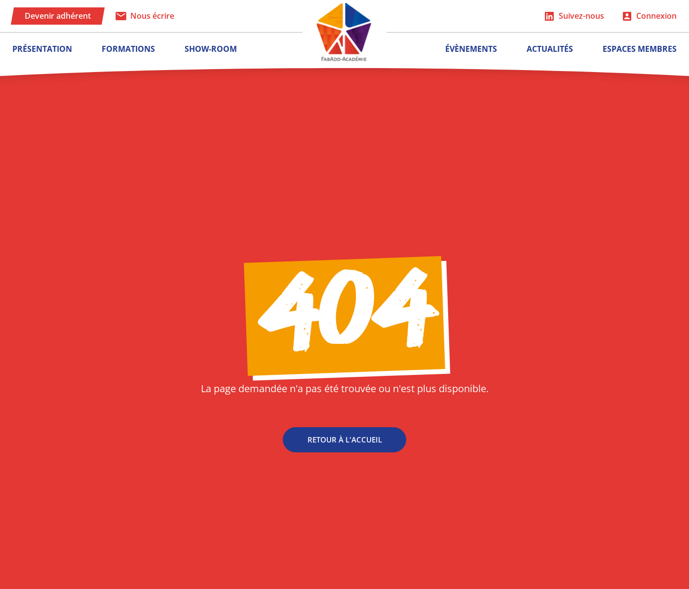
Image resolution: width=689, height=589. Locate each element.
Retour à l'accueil (344, 442)
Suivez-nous (581, 15)
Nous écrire (152, 15)
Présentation (42, 48)
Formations (128, 48)
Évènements (471, 48)
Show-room (211, 48)
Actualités (550, 48)
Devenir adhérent (58, 15)
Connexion (656, 15)
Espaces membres (640, 48)
